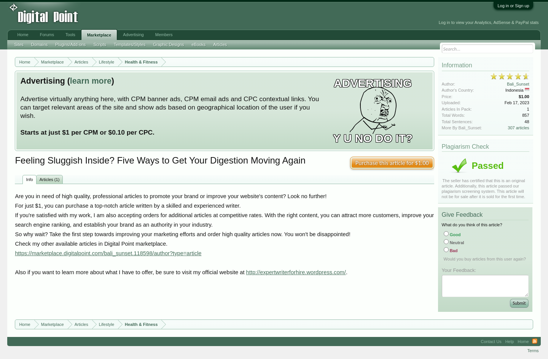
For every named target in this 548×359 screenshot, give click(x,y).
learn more (91, 81)
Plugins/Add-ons (70, 44)
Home (22, 34)
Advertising (133, 34)
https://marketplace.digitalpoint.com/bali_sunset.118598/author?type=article (108, 253)
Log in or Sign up (513, 5)
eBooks (198, 44)
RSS (535, 341)
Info (29, 179)
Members (164, 34)
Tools (70, 34)
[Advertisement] (172, 16)
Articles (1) (50, 179)
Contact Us (491, 341)
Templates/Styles (129, 44)
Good (452, 234)
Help (509, 341)
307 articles (518, 127)
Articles (220, 44)
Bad (451, 250)
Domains (39, 44)
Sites (18, 44)
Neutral (454, 242)
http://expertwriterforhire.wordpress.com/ (296, 272)
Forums (47, 34)
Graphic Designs (168, 44)
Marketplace (99, 35)
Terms (533, 350)
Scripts (99, 44)
